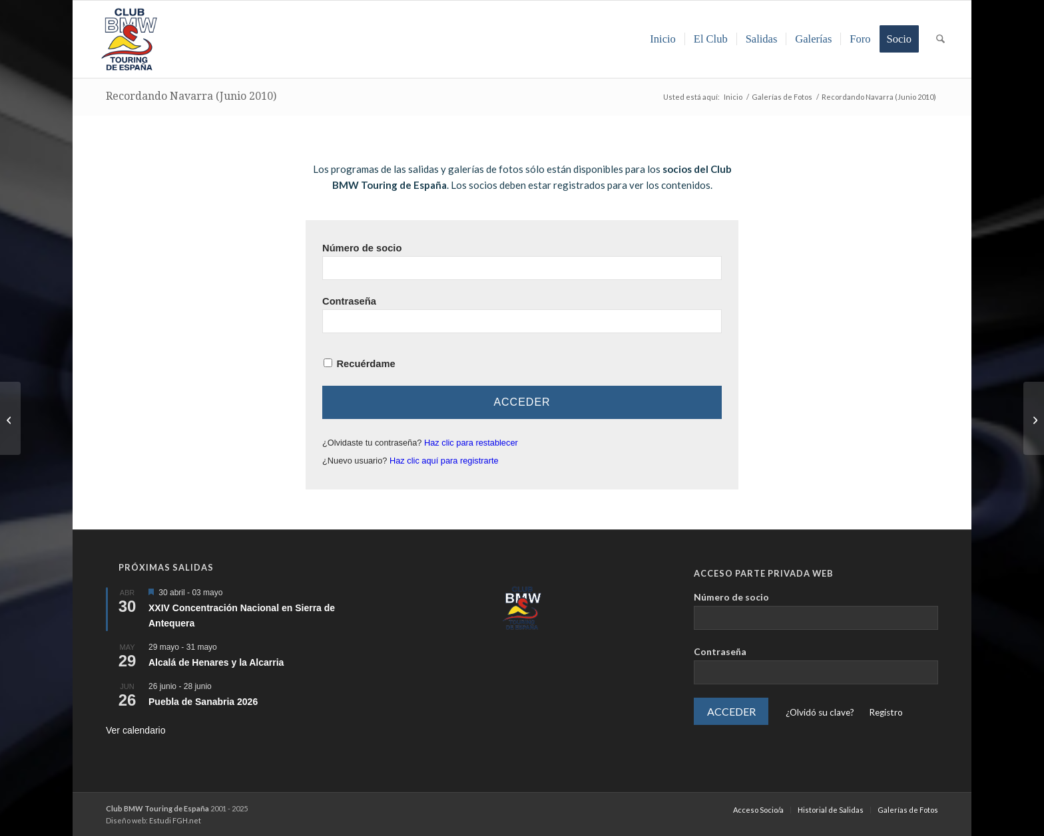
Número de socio (361, 248)
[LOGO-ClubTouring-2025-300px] (129, 39)
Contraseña (349, 301)
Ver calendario (136, 730)
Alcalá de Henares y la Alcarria (216, 662)
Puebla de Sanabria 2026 (203, 701)
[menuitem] (662, 39)
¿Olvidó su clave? (820, 712)
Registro (886, 712)
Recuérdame (365, 363)
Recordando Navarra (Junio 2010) (191, 96)
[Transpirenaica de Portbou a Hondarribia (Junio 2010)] (10, 418)
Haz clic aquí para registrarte (444, 461)
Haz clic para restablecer (471, 443)
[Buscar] (940, 39)
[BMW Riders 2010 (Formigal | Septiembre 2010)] (1033, 418)
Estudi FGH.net (175, 820)
